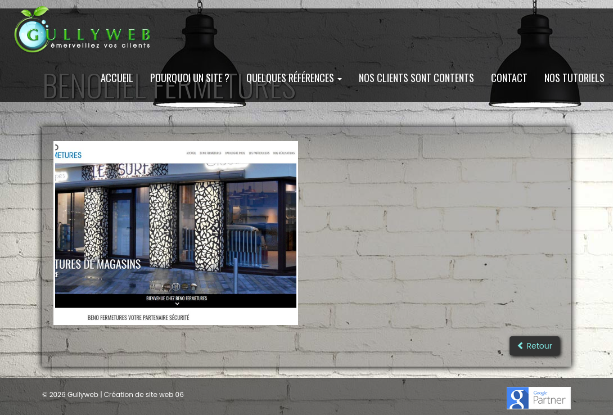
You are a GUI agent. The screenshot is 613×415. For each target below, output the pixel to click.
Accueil (117, 77)
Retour (534, 345)
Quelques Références (294, 77)
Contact (509, 77)
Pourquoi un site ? (189, 77)
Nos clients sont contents (416, 77)
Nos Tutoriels (574, 77)
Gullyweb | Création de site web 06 (125, 394)
